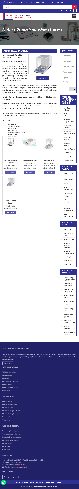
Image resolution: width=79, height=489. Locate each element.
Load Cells (67, 305)
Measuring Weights (67, 138)
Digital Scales (68, 230)
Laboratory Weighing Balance (69, 132)
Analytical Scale (49, 114)
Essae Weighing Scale (30, 114)
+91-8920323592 (24, 2)
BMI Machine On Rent (69, 175)
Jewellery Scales (69, 257)
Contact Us (60, 2)
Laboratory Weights (67, 144)
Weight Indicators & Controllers (69, 333)
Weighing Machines (67, 327)
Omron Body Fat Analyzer (69, 204)
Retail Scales (68, 264)
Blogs (32, 482)
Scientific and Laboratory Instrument (68, 155)
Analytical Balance (67, 109)
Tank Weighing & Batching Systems (69, 310)
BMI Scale (67, 183)
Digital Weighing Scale (69, 234)
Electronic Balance (67, 115)
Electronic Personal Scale (68, 188)
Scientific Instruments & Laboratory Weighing (23, 34)
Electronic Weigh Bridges (69, 296)
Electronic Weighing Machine (69, 121)
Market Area (50, 482)
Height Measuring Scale (69, 198)
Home (4, 34)
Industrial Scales (69, 301)
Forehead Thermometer (68, 210)
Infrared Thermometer (68, 215)
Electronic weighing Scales (69, 252)
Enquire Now (43, 62)
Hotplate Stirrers (69, 161)
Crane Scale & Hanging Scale (68, 290)
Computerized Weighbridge (68, 284)
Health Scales (68, 193)
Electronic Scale (69, 239)
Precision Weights (69, 149)
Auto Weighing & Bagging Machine (69, 279)
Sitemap (59, 482)
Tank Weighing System (68, 316)
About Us (52, 2)
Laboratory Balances (67, 126)
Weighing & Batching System (69, 321)
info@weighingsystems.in (40, 2)
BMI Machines (68, 180)
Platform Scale (68, 261)
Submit (73, 89)
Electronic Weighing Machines (67, 245)
